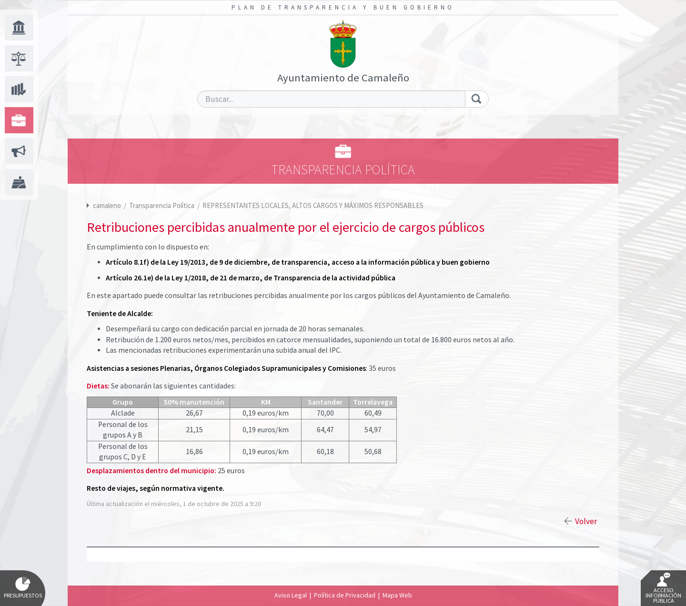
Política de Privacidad (344, 595)
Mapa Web (397, 595)
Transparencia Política (162, 205)
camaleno (107, 205)
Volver (586, 521)
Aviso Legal (290, 595)
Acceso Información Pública (663, 588)
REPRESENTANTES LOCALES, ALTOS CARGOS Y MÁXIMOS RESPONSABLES (313, 205)
